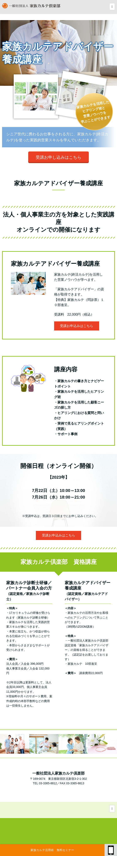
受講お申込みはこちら (76, 326)
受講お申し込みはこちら (58, 157)
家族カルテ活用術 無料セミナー (52, 850)
